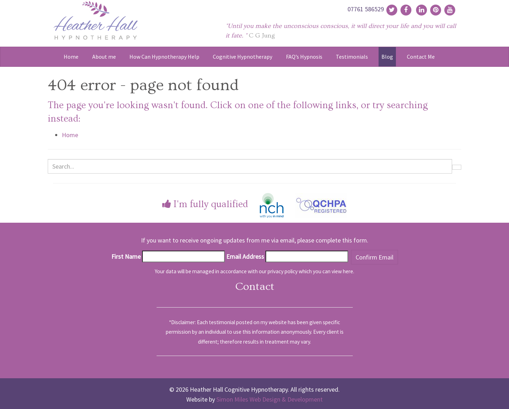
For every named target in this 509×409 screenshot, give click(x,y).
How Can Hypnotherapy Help (164, 56)
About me (104, 56)
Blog (387, 56)
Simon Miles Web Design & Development (269, 399)
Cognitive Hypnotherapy (242, 56)
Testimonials (352, 56)
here (348, 271)
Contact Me (421, 56)
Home (71, 56)
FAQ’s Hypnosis (304, 56)
